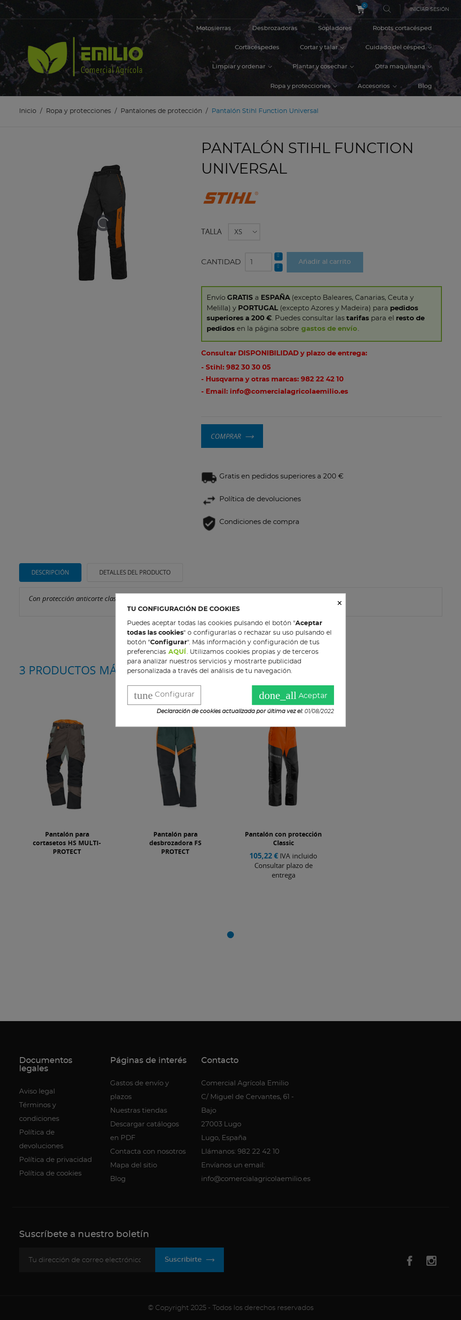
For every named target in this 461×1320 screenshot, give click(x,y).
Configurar (164, 696)
